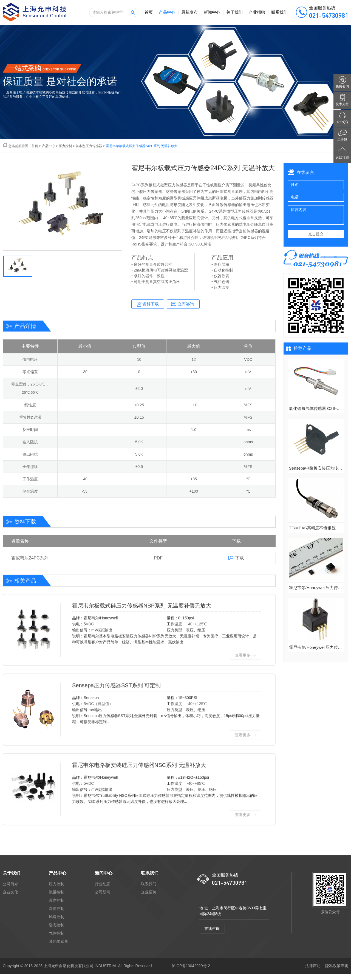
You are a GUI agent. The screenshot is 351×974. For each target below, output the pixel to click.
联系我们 (279, 12)
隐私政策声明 (336, 966)
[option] (62, 206)
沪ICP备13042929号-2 (191, 966)
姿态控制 (56, 925)
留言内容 (316, 215)
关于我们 (234, 12)
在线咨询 (212, 928)
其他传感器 (58, 941)
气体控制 (56, 933)
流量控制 (56, 892)
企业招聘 (257, 12)
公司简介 (10, 884)
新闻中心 (212, 12)
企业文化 (10, 892)
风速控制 (56, 917)
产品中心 (167, 12)
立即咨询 (186, 304)
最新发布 (189, 12)
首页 (149, 12)
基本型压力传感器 (89, 146)
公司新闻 (102, 892)
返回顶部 (342, 157)
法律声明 (313, 966)
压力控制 (65, 146)
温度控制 (56, 900)
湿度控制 (56, 908)
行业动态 (102, 884)
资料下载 (150, 304)
